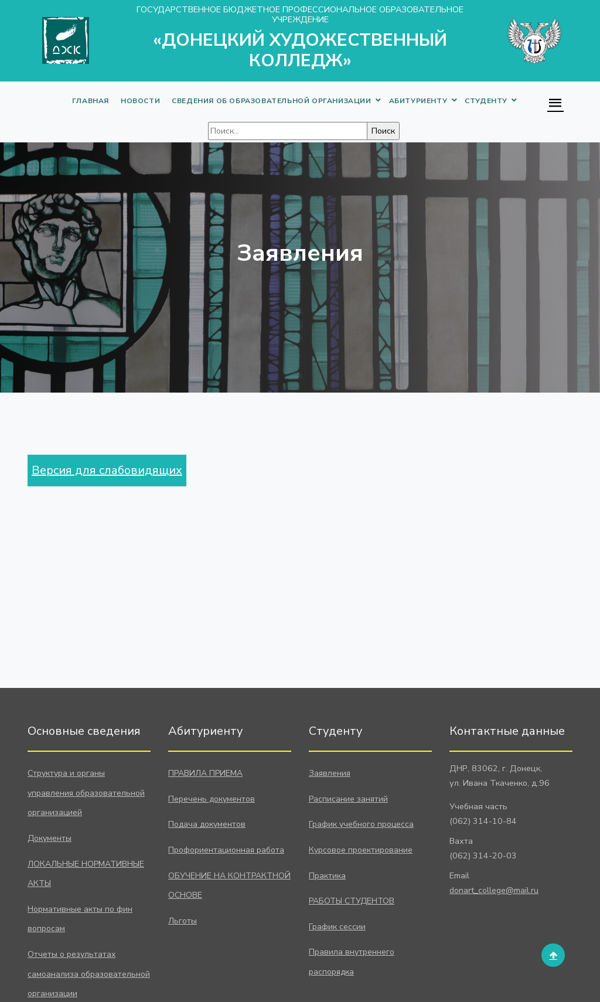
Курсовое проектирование (360, 850)
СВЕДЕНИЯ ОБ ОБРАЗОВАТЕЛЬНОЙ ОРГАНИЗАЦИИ (271, 100)
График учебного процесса (361, 824)
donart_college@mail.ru (493, 890)
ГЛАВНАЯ (90, 100)
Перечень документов (211, 799)
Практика (327, 875)
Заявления (329, 773)
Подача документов (207, 824)
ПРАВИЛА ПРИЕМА (205, 773)
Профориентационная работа (226, 850)
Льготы (182, 920)
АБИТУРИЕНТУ (418, 100)
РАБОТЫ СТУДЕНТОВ (351, 900)
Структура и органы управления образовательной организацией (86, 793)
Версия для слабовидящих (107, 470)
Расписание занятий (348, 799)
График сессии (337, 926)
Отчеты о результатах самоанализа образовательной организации (89, 974)
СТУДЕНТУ (486, 100)
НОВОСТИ (140, 100)
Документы (49, 838)
